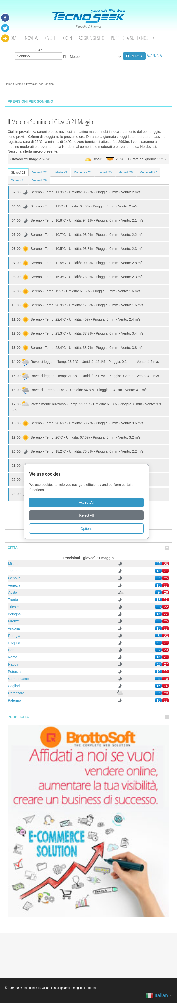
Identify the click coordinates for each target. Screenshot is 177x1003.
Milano (13, 564)
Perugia (14, 636)
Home (13, 38)
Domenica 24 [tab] (82, 172)
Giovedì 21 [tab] (18, 172)
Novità (31, 38)
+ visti (49, 38)
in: (92, 56)
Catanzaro (16, 693)
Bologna (14, 614)
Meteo (19, 83)
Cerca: (38, 54)
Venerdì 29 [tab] (39, 180)
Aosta (12, 592)
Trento (13, 600)
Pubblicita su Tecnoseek (132, 38)
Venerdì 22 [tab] (39, 172)
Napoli (13, 664)
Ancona (14, 628)
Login (66, 38)
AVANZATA (154, 55)
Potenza (14, 672)
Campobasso (18, 679)
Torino (12, 571)
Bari (11, 650)
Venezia (14, 585)
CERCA (134, 56)
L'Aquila (14, 643)
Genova (14, 578)
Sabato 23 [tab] (60, 172)
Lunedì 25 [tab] (105, 172)
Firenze (14, 621)
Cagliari (14, 686)
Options (88, 529)
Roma (12, 657)
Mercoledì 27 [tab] (148, 172)
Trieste (13, 607)
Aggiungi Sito (91, 38)
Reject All (88, 515)
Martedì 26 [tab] (125, 172)
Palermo (14, 700)
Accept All (88, 502)
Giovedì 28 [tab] (18, 180)
